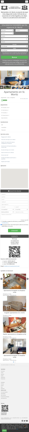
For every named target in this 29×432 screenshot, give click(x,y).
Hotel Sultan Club (4, 398)
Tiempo (2, 372)
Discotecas (2, 388)
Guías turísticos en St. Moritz (7, 152)
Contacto (18, 423)
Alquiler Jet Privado (5, 161)
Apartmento (4, 97)
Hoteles (2, 375)
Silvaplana (12, 97)
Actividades (3, 382)
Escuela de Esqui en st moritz (7, 149)
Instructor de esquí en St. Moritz (8, 139)
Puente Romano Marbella (5, 396)
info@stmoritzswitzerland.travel (11, 266)
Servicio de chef (4, 155)
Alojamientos (3, 377)
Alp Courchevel (3, 395)
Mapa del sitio (3, 423)
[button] (14, 177)
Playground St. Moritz (6, 137)
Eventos (2, 385)
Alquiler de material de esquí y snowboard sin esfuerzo (8, 142)
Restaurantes (3, 378)
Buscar (14, 57)
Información (3, 371)
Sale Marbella (3, 393)
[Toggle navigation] (26, 2)
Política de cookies (9, 423)
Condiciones (5, 223)
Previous (1, 87)
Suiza (8, 97)
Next (27, 87)
